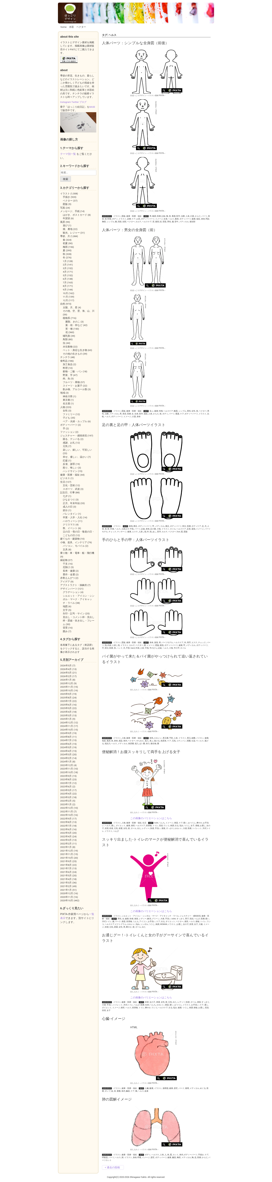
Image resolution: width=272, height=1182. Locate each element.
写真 (62, 207)
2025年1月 (66, 718)
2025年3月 (66, 715)
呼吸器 (105, 1157)
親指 (131, 526)
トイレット (197, 828)
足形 (189, 529)
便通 (120, 828)
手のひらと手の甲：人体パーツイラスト (135, 540)
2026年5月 (66, 665)
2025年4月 (66, 711)
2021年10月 (66, 857)
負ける (157, 741)
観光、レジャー (71, 232)
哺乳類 (66, 335)
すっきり (170, 828)
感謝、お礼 (69, 442)
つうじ (187, 825)
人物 (123, 738)
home (64, 26)
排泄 (107, 828)
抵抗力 (107, 743)
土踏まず (125, 529)
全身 (165, 219)
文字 (65, 610)
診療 (129, 219)
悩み (181, 825)
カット (175, 1155)
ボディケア (196, 526)
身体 (203, 219)
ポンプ (107, 1091)
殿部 (177, 219)
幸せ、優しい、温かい (75, 456)
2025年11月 (66, 686)
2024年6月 (66, 743)
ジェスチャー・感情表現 (190, 916)
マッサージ (121, 532)
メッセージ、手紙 (70, 211)
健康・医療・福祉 (134, 216)
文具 (65, 549)
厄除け (66, 567)
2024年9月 (66, 733)
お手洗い (151, 921)
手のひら (153, 648)
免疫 (104, 741)
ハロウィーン (70, 521)
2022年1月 (66, 847)
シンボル (144, 924)
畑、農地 (68, 229)
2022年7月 (66, 825)
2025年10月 (66, 690)
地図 (65, 606)
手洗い (158, 828)
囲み (65, 631)
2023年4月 (66, 793)
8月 (65, 286)
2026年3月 (66, 672)
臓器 (128, 1091)
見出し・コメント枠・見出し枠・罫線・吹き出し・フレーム (78, 621)
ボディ (115, 219)
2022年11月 (66, 811)
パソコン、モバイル (74, 545)
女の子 (186, 924)
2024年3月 (66, 754)
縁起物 (63, 560)
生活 (144, 823)
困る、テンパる (71, 439)
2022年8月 (66, 822)
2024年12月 (66, 722)
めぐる (203, 1088)
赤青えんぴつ (67, 578)
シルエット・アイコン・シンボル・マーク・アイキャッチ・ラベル (150, 916)
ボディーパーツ (147, 219)
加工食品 (68, 364)
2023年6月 (66, 786)
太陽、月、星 (70, 307)
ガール (133, 828)
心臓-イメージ (113, 1018)
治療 (183, 216)
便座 (163, 828)
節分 (65, 510)
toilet (156, 823)
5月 (65, 275)
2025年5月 (66, 708)
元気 (174, 741)
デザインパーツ (68, 588)
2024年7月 (66, 740)
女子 (192, 825)
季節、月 (65, 236)
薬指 (193, 529)
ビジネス (65, 478)
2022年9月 (66, 818)
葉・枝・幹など (73, 325)
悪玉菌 (165, 738)
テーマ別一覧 (68, 154)
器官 (176, 1088)
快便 (152, 828)
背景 (65, 627)
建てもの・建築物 (70, 538)
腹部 (157, 222)
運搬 (119, 1091)
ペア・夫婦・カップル (75, 421)
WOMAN (163, 924)
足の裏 (153, 529)
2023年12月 (66, 765)
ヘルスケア (147, 222)
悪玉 (189, 738)
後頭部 (192, 222)
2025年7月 (66, 701)
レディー (146, 828)
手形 (128, 648)
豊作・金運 (69, 574)
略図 (154, 216)
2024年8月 (66, 736)
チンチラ (65, 357)
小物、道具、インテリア (73, 542)
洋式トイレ (107, 921)
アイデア (65, 581)
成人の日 (68, 506)
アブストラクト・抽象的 (73, 585)
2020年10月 (66, 900)
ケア (133, 219)
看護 (174, 216)
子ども (66, 417)
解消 (149, 919)
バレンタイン (70, 513)
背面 (164, 222)
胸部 (104, 222)
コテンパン (181, 741)
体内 (125, 741)
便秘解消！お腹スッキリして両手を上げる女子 (141, 752)
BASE (92, 106)
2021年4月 (66, 879)
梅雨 (65, 247)
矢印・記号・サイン (74, 613)
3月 (65, 268)
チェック (112, 532)
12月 (65, 300)
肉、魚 (66, 378)
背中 (176, 222)
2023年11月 (66, 768)
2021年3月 (66, 882)
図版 (123, 216)
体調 (172, 825)
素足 (167, 526)
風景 (62, 222)
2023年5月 (66, 790)
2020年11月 (66, 897)
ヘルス (171, 219)
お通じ (203, 825)
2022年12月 (66, 807)
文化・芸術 (69, 485)
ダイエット (120, 825)
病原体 (163, 741)
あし (154, 532)
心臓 (147, 1088)
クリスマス (69, 524)
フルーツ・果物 (71, 382)
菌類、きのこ (72, 321)
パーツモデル (167, 642)
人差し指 (142, 532)
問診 (207, 219)
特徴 (109, 219)
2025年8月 (66, 697)
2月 (65, 264)
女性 (193, 411)
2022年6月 (66, 829)
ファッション (67, 432)
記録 (163, 216)
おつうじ (192, 823)
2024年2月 (66, 758)
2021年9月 (66, 861)
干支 (65, 563)
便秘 (197, 825)
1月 (65, 261)
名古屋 (66, 403)
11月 (65, 296)
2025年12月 (66, 683)
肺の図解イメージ (117, 1099)
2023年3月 (66, 797)
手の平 (177, 648)
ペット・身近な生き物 (75, 350)
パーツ (204, 216)
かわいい (158, 738)
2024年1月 (66, 761)
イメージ (159, 219)
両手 (189, 642)
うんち (162, 823)
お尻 (138, 219)
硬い (185, 823)
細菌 (193, 738)
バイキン (200, 738)
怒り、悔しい (70, 467)
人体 (187, 216)
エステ (135, 532)
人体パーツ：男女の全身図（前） (129, 230)
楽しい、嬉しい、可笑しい (77, 449)
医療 (159, 216)
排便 (111, 828)
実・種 (69, 328)
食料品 (63, 360)
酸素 (151, 1088)
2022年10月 (66, 815)
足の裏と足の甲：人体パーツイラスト (133, 425)
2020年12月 (66, 893)
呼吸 (139, 1157)
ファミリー (69, 414)
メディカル (184, 222)
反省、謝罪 (69, 464)
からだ (198, 216)
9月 (65, 289)
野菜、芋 (68, 375)
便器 (176, 823)
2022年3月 (66, 840)
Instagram (65, 102)
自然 (62, 303)
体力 (148, 743)
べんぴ (116, 831)
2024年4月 (66, 751)
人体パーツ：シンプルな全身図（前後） (135, 43)
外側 (112, 529)
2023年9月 (66, 776)
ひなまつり (69, 499)
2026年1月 (66, 679)
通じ (113, 825)
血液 (146, 1091)
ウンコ (166, 825)
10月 (65, 293)
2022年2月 (66, 843)
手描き (201, 1155)
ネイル (173, 529)
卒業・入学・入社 (72, 517)
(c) (138, 95)
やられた (140, 741)
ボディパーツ (185, 219)
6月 (65, 278)
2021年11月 (66, 854)
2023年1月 (66, 804)
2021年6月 (66, 872)
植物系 (66, 318)
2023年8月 (66, 779)
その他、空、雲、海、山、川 (78, 311)
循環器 (165, 1088)
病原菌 (131, 743)
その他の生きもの (72, 353)
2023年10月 (66, 772)
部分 (184, 526)
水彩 (71, 26)
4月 (65, 271)
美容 (124, 414)
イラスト (117, 216)
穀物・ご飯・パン (72, 371)
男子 (187, 919)
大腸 (201, 924)
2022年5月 (66, 832)
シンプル (110, 222)
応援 (65, 460)
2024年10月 (66, 729)
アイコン (143, 921)
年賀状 (66, 218)
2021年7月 (66, 868)
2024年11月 (66, 726)
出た (139, 828)
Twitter (75, 102)
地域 (62, 392)
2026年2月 (66, 676)
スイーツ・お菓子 (72, 385)
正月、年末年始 (71, 503)
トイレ (155, 825)
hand (133, 648)
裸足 (135, 526)
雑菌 (189, 741)
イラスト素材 (153, 95)
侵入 (137, 743)
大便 (185, 828)
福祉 (198, 219)
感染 (120, 741)
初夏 (65, 243)
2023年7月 (66, 783)
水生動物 (68, 346)
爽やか (199, 823)
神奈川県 (68, 396)
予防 (171, 738)
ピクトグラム (120, 924)
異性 (189, 411)
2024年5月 (66, 747)
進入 (147, 741)
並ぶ (151, 411)
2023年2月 (66, 800)
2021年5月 (66, 875)
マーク (118, 921)
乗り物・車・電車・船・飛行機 (77, 553)
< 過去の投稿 (112, 1167)
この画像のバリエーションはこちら (151, 818)
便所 (133, 825)
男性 (169, 222)
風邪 (108, 741)
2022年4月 (66, 836)
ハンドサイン (70, 471)
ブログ (83, 102)
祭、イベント (70, 528)
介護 (192, 216)
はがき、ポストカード (75, 214)
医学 (178, 216)
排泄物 (149, 825)
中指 (132, 529)
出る (177, 825)
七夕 (65, 496)
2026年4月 (66, 669)
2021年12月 (66, 850)
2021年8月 (66, 864)
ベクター (81, 26)
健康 (194, 219)
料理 (65, 368)
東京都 (66, 399)
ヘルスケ (155, 1155)
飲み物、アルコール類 (75, 389)
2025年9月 (66, 694)
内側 (109, 645)
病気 (151, 738)
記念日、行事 (67, 492)
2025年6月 (66, 704)
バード (181, 1088)
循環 (187, 1088)
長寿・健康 (69, 570)
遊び (65, 225)
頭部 (124, 222)
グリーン (156, 919)
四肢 (120, 222)
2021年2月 (66, 886)
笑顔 (161, 825)
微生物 (153, 743)
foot (178, 532)
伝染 (193, 741)
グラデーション (71, 592)
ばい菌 (142, 743)
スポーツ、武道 (71, 489)
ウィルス (200, 741)
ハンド (119, 648)
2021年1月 (66, 889)
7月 (65, 282)
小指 (159, 529)
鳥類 (65, 339)
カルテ (138, 222)
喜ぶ (151, 741)
